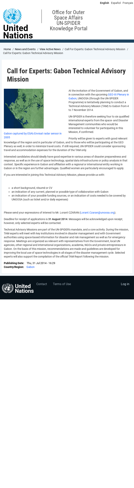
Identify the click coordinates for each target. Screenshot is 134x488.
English (104, 2)
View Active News (50, 49)
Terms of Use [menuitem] (62, 284)
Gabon (30, 266)
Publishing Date (13, 263)
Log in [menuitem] (125, 284)
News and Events (25, 49)
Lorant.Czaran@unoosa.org (97, 212)
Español (116, 2)
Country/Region (13, 266)
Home (7, 49)
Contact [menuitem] (41, 284)
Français (128, 2)
